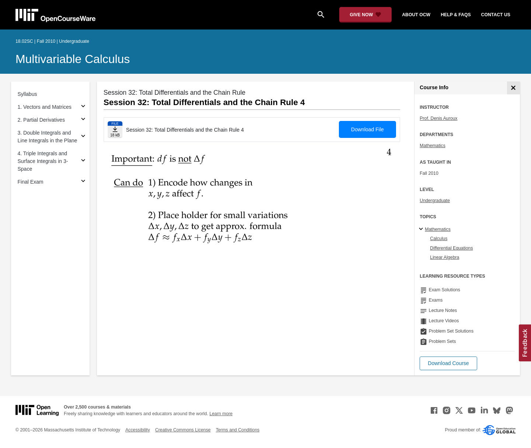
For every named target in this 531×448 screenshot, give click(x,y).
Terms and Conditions (237, 430)
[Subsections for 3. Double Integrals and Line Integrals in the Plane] (83, 137)
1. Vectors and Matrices (45, 107)
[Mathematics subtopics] (422, 229)
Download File (367, 129)
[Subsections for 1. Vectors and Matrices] (83, 107)
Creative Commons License (183, 430)
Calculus (438, 238)
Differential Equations (451, 248)
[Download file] (115, 129)
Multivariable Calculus (72, 59)
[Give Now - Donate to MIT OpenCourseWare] (365, 14)
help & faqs (456, 14)
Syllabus (27, 94)
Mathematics (432, 145)
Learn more (221, 413)
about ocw (416, 14)
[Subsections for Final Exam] (83, 182)
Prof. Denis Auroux (438, 118)
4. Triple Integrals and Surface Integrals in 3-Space (43, 161)
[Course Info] (513, 87)
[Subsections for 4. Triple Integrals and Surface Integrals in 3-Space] (83, 161)
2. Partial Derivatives (41, 120)
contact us (495, 14)
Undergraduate (435, 200)
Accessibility (137, 430)
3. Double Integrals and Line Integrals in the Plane (47, 136)
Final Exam (31, 182)
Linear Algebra (444, 257)
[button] (448, 363)
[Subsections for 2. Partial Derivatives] (83, 120)
